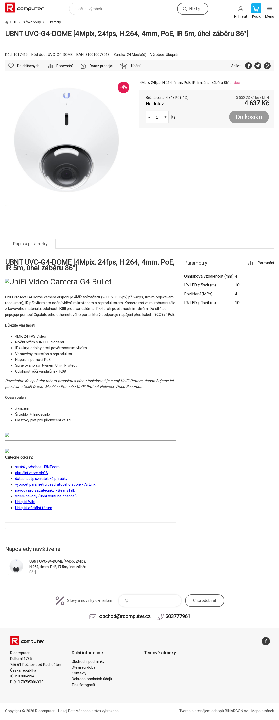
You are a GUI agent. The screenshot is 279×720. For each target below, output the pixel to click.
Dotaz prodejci (101, 66)
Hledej (194, 8)
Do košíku (249, 117)
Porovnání (64, 66)
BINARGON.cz (236, 711)
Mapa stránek (262, 711)
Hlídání (135, 66)
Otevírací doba (83, 667)
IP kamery (54, 22)
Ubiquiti (172, 54)
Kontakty (79, 673)
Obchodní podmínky (88, 661)
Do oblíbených (28, 66)
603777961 (177, 616)
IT (15, 22)
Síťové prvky (32, 22)
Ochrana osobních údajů (92, 679)
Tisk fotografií (83, 685)
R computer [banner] (27, 7)
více (236, 82)
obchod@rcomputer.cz (125, 616)
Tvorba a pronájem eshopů (201, 711)
